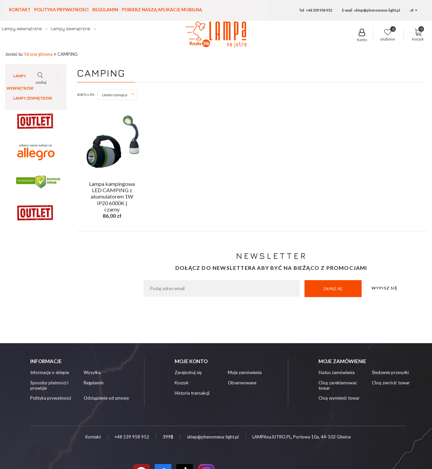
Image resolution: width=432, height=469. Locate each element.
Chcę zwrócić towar (391, 383)
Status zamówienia (336, 372)
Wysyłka (92, 372)
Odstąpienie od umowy (106, 398)
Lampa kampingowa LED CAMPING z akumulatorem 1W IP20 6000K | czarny (112, 189)
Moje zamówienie (342, 361)
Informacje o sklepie (49, 372)
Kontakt (20, 9)
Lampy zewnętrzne (70, 28)
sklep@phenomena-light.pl (377, 10)
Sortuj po (85, 95)
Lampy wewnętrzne (22, 28)
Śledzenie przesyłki (390, 372)
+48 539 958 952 (319, 10)
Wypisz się (384, 288)
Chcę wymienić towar (339, 398)
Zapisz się (332, 289)
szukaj (331, 37)
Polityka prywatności (61, 9)
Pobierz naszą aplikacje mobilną (162, 9)
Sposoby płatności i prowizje (49, 386)
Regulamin (105, 9)
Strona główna (38, 54)
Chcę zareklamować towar (337, 386)
